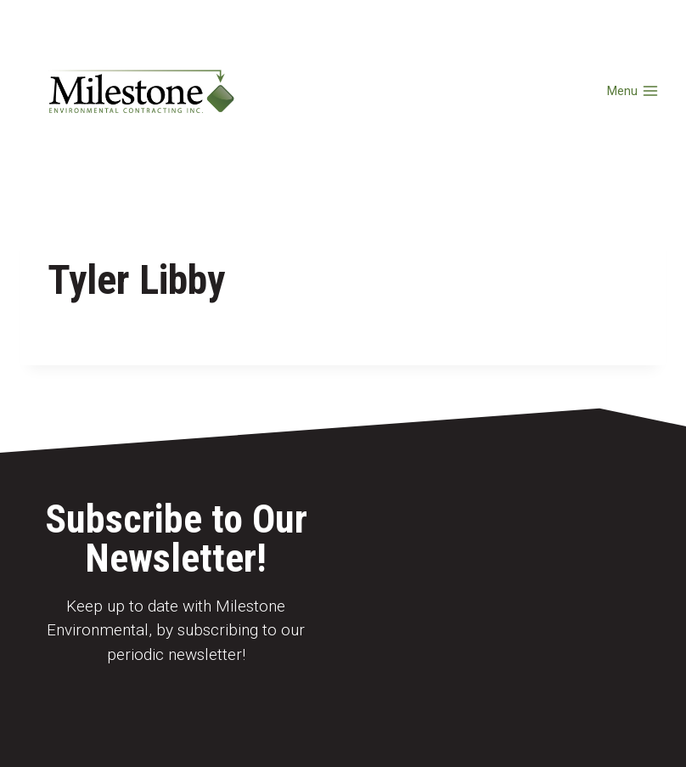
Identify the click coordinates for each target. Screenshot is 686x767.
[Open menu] (632, 90)
